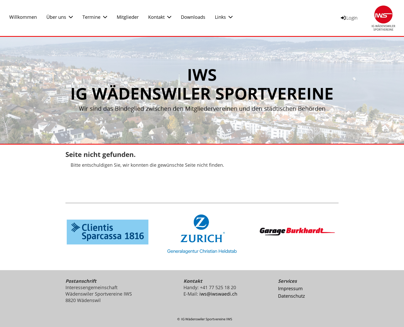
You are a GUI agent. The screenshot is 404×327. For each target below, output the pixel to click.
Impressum (290, 288)
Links (224, 17)
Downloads (193, 17)
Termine (94, 17)
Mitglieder (128, 17)
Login (349, 18)
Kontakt (159, 17)
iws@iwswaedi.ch (218, 294)
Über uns (59, 17)
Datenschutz (291, 296)
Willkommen (23, 17)
